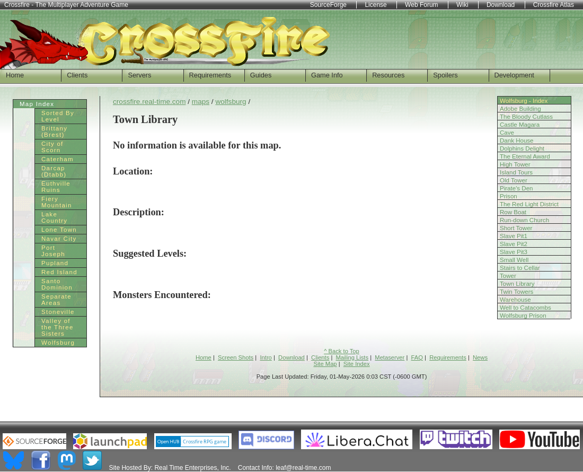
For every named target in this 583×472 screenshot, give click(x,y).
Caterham (57, 159)
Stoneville (58, 312)
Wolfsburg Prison (523, 315)
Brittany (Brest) (54, 131)
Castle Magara (520, 124)
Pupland (54, 263)
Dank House (517, 140)
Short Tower (516, 228)
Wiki (462, 4)
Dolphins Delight (522, 148)
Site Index (356, 364)
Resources (388, 75)
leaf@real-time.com (303, 467)
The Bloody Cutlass (526, 116)
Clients (77, 75)
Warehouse (515, 299)
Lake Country (54, 217)
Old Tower (513, 180)
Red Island (59, 272)
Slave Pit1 (513, 236)
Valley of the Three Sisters (57, 327)
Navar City (59, 238)
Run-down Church (524, 220)
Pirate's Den (516, 188)
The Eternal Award (525, 156)
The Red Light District (529, 204)
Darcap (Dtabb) (53, 171)
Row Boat (513, 212)
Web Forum (421, 4)
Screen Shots (235, 357)
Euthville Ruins (55, 186)
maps (200, 102)
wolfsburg (230, 102)
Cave (507, 132)
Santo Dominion (57, 284)
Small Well (514, 260)
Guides (261, 75)
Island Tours (516, 172)
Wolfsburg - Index (523, 101)
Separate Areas (56, 299)
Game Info (327, 75)
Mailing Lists (352, 357)
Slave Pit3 (513, 252)
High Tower (515, 164)
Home (15, 75)
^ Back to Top (341, 351)
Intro (265, 357)
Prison (508, 196)
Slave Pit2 (513, 244)
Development (514, 75)
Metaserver (389, 357)
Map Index (37, 104)
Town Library (517, 284)
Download (291, 357)
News (480, 357)
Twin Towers (516, 292)
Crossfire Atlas (553, 4)
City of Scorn (52, 147)
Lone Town (59, 229)
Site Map (325, 364)
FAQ (417, 357)
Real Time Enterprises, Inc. (192, 467)
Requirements (210, 75)
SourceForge (328, 4)
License (375, 4)
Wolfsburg (58, 342)
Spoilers (445, 75)
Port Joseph (53, 250)
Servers (139, 75)
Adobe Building (520, 109)
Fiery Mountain (56, 202)
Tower (508, 276)
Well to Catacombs (525, 307)
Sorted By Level (57, 116)
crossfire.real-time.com (149, 102)
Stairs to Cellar (520, 268)
